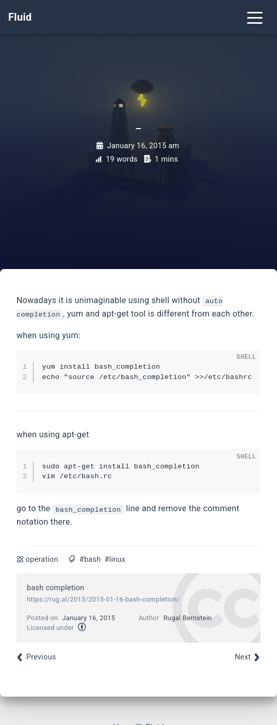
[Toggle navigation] (255, 17)
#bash (90, 559)
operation (42, 559)
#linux (115, 559)
